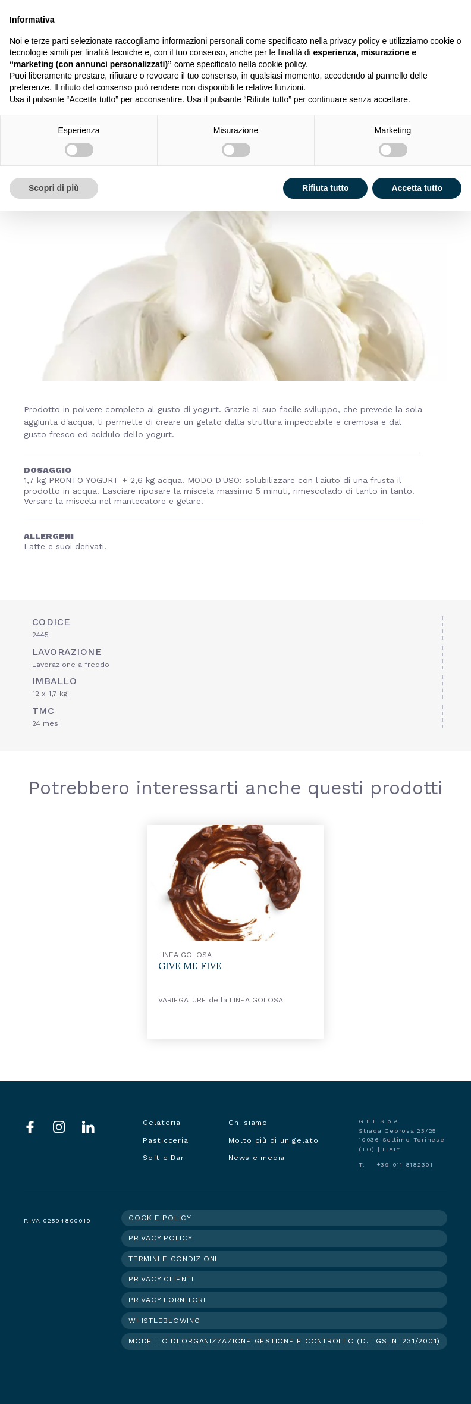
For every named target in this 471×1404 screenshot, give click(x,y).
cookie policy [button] (282, 64)
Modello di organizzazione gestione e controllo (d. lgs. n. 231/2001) (284, 1341)
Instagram (59, 1127)
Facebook (30, 1127)
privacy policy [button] (355, 41)
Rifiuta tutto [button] (325, 188)
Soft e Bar (163, 1158)
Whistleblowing (164, 1321)
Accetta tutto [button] (416, 188)
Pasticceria (165, 1140)
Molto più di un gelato (273, 1140)
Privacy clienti (160, 1279)
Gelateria (162, 1122)
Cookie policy (159, 1218)
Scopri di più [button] (54, 188)
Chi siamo (248, 1122)
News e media (256, 1158)
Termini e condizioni (172, 1259)
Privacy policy (160, 1238)
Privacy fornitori (167, 1300)
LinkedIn (88, 1127)
